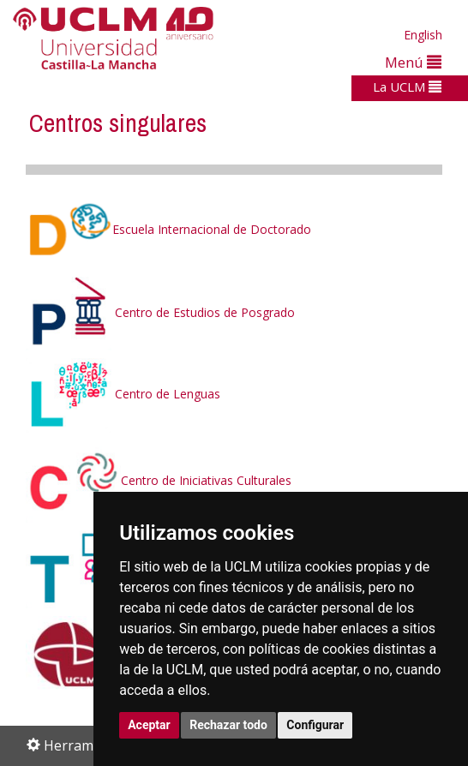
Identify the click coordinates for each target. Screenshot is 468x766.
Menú (413, 62)
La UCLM (407, 86)
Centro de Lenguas (167, 394)
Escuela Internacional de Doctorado (168, 229)
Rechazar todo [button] (228, 725)
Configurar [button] (315, 725)
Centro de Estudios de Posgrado (160, 312)
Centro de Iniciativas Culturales (158, 480)
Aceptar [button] (149, 725)
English (423, 35)
